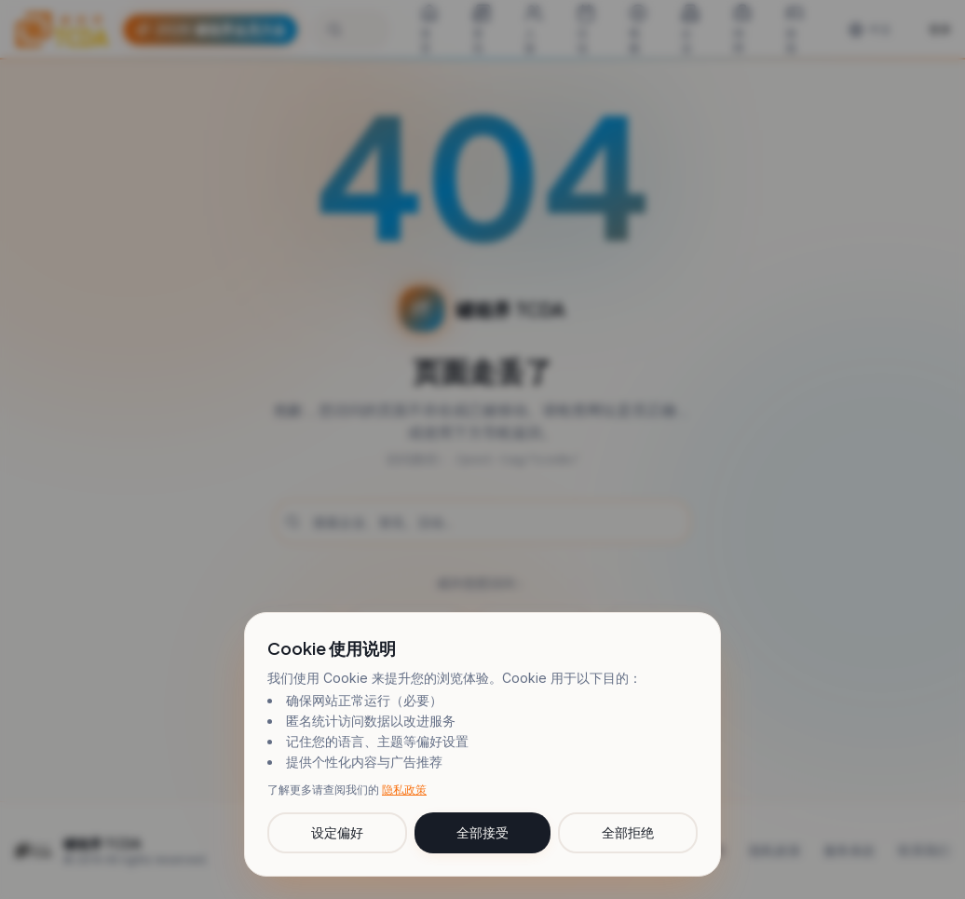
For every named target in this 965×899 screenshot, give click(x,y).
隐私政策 (404, 790)
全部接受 (482, 832)
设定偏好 (337, 832)
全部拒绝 (628, 832)
